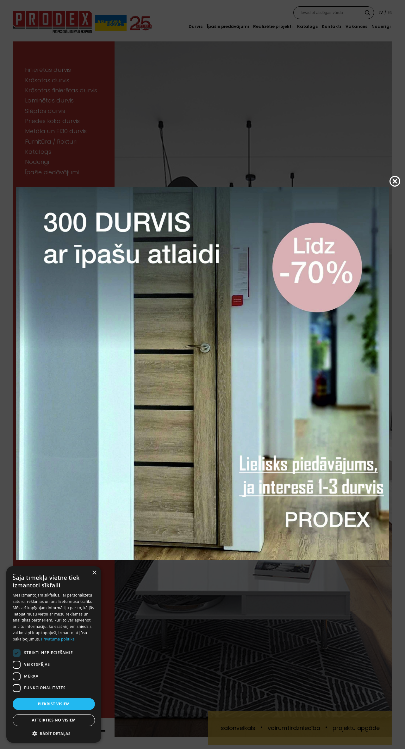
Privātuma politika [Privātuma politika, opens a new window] (58, 639)
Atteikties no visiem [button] (54, 720)
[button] (54, 733)
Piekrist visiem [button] (54, 704)
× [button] (94, 573)
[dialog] (53, 654)
